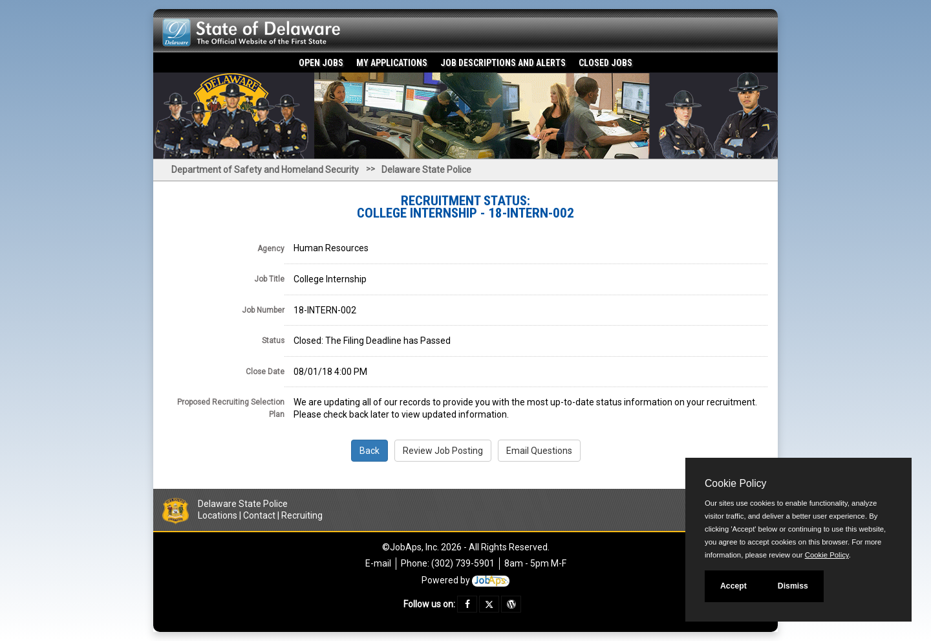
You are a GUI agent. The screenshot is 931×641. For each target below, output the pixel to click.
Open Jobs (321, 63)
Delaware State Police (426, 169)
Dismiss (793, 585)
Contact (259, 515)
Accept (733, 585)
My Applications (391, 63)
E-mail (378, 563)
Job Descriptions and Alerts (503, 63)
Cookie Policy (735, 483)
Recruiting (302, 515)
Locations (217, 515)
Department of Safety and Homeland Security (265, 169)
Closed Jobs (605, 63)
